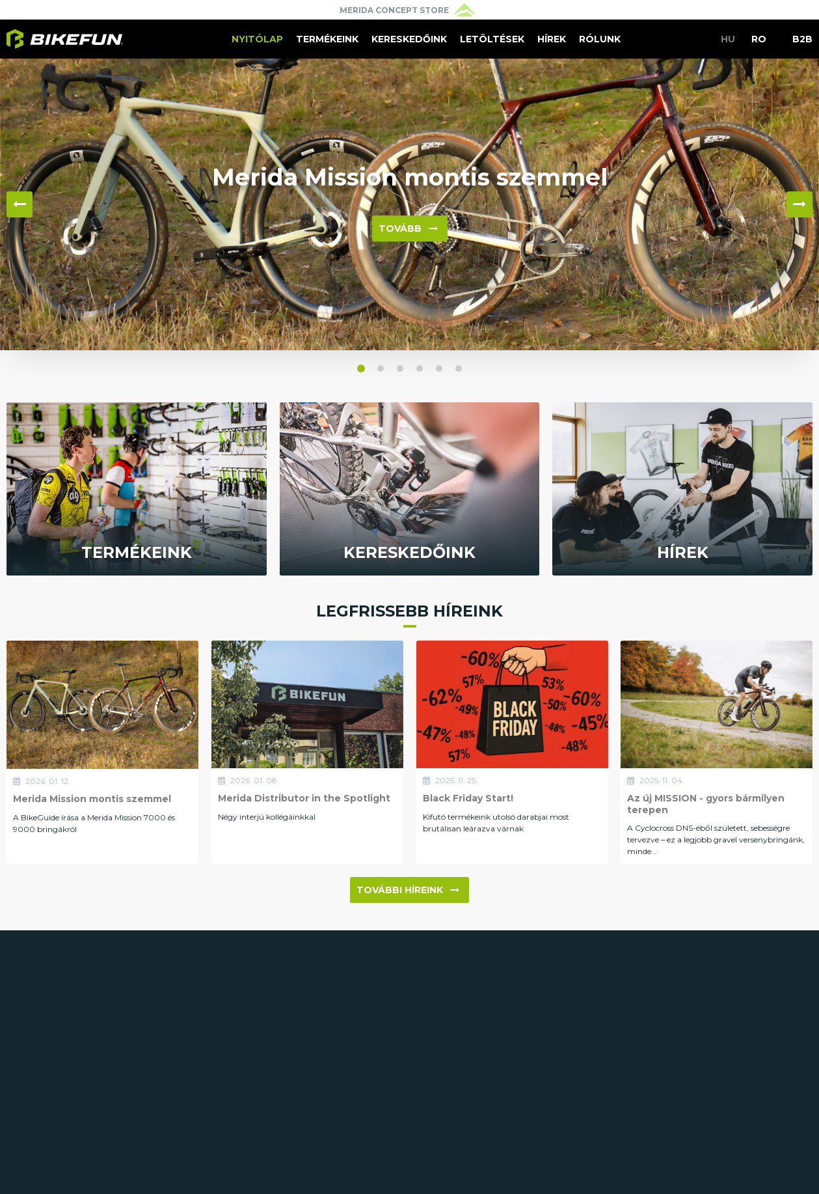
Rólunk (600, 39)
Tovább (408, 228)
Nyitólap (257, 39)
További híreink (407, 890)
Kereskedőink (409, 39)
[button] (361, 368)
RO (758, 39)
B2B (802, 39)
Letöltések (492, 39)
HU (728, 39)
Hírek (551, 39)
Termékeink (327, 39)
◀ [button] (20, 204)
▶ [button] (799, 204)
